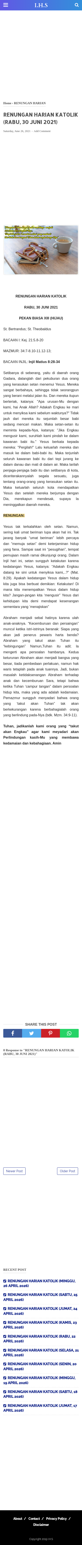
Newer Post (14, 1171)
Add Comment (42, 131)
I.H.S (41, 5)
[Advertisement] (41, 56)
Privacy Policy (56, 1518)
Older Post (67, 1171)
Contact (34, 1518)
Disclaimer (41, 1525)
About (17, 1518)
